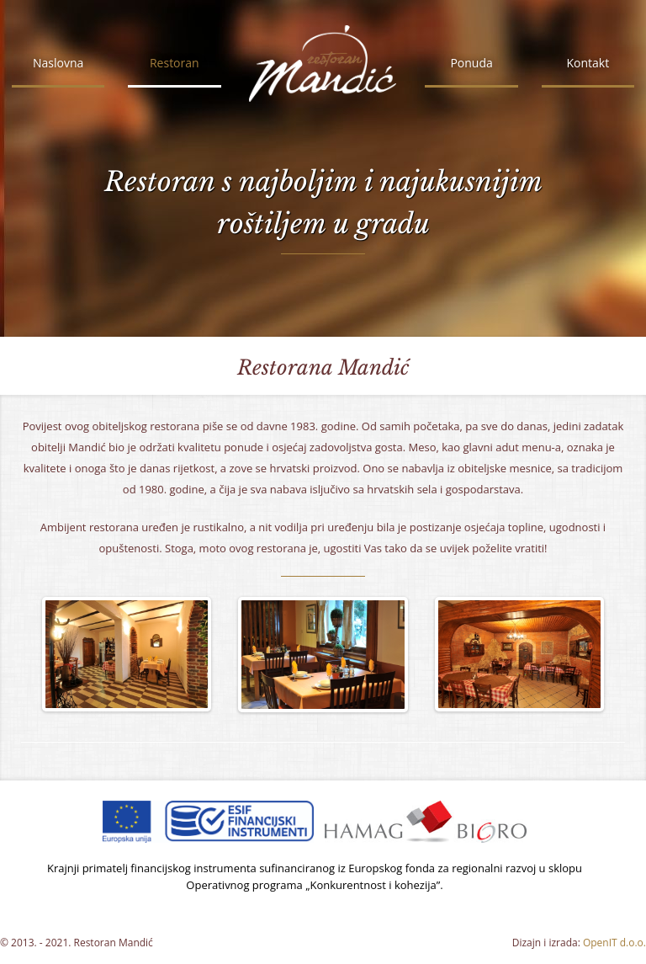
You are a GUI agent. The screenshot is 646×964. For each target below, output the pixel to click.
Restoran (174, 63)
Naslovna (58, 63)
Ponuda (471, 63)
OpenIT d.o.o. (614, 942)
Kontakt (587, 63)
